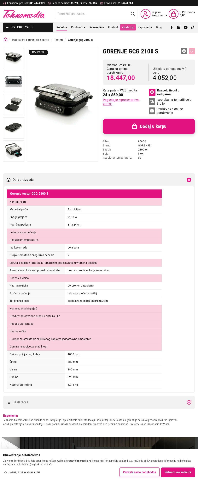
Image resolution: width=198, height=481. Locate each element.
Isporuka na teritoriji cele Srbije (174, 101)
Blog (159, 27)
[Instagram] (179, 27)
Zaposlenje (145, 27)
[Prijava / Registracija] (154, 14)
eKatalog (128, 27)
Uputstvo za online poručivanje (170, 111)
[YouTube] (186, 27)
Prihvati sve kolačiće (178, 472)
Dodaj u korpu (148, 126)
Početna (61, 27)
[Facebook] (172, 27)
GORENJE (144, 145)
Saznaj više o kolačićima (24, 472)
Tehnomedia (23, 14)
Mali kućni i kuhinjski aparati (30, 40)
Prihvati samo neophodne (139, 472)
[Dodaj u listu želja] (192, 51)
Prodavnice (78, 27)
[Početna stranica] (5, 39)
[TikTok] (193, 27)
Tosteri (58, 40)
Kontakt (113, 27)
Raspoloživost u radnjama (164, 92)
